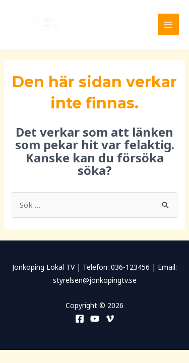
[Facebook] (79, 318)
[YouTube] (94, 318)
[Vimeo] (109, 318)
